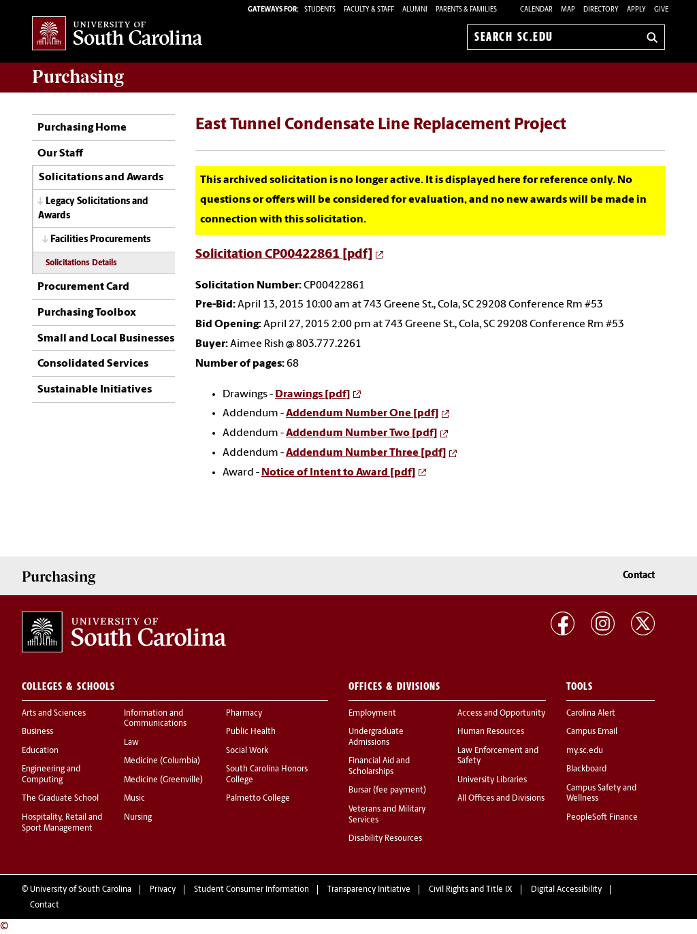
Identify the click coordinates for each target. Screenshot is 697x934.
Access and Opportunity (501, 714)
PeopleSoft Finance (602, 818)
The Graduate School (60, 799)
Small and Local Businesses (105, 338)
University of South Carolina (80, 890)
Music (134, 799)
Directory (601, 10)
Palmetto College (258, 799)
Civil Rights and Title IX (471, 890)
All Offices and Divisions (501, 799)
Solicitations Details (81, 263)
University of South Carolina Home (117, 34)
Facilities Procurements (100, 240)
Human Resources (490, 732)
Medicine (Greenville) (163, 780)
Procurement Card (83, 287)
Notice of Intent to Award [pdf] (338, 472)
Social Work (247, 751)
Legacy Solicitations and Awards (93, 209)
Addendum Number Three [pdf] (366, 453)
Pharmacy (244, 714)
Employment (372, 714)
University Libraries (492, 780)
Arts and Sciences (54, 714)
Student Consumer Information (251, 890)
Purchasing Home (82, 127)
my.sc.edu (584, 751)
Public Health (251, 732)
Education (40, 751)
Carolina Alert (590, 714)
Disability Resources (385, 839)
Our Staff (60, 153)
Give (661, 10)
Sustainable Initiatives (94, 389)
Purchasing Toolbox (86, 312)
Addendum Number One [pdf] (362, 413)
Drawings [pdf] (313, 394)
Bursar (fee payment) (387, 790)
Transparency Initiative (368, 890)
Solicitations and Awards (101, 177)
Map (568, 10)
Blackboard (586, 769)
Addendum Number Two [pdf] (362, 433)
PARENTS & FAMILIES (466, 10)
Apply (636, 10)
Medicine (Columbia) (162, 761)
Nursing (138, 818)
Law (131, 743)
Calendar (536, 10)
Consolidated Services (92, 363)
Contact (639, 576)
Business (37, 732)
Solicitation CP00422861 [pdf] (284, 254)
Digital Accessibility (566, 890)
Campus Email (591, 732)
